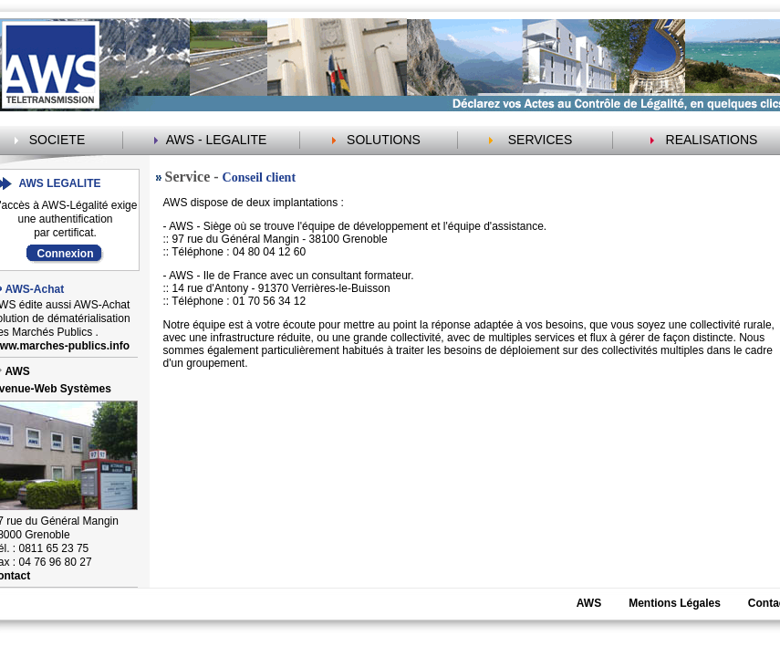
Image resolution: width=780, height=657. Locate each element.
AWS (589, 603)
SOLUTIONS (384, 139)
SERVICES (540, 139)
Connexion (65, 253)
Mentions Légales (675, 603)
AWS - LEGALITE (216, 139)
